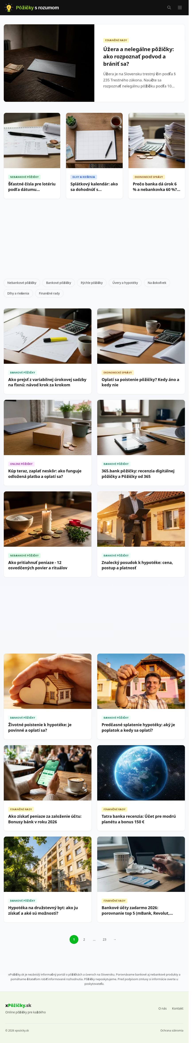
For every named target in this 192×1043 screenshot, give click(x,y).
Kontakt (177, 1008)
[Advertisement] (96, 240)
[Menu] (179, 7)
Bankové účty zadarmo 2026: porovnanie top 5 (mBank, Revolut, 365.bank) (136, 913)
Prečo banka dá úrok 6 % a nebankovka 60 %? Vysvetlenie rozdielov (155, 189)
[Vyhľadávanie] (169, 7)
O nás (163, 1008)
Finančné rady (49, 293)
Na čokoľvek (157, 283)
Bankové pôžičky (58, 283)
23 (104, 939)
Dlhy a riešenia (18, 293)
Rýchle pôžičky (92, 283)
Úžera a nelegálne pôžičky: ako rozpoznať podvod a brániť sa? (138, 56)
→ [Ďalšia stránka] (114, 939)
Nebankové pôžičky (21, 283)
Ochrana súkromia (171, 1030)
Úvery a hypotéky (125, 283)
